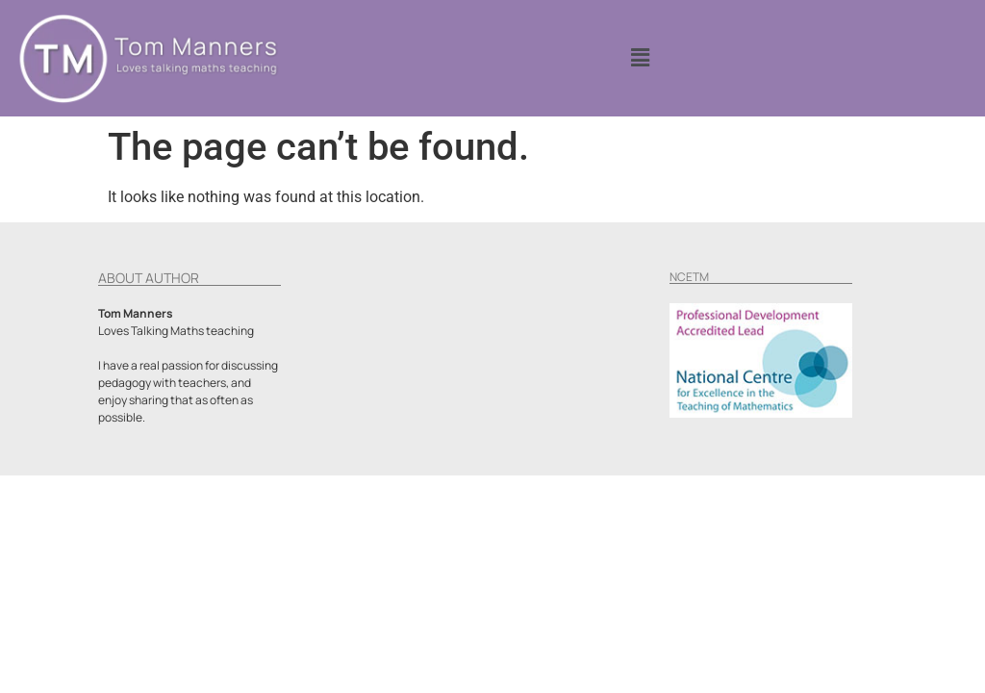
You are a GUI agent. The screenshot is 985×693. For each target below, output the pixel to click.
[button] (639, 57)
